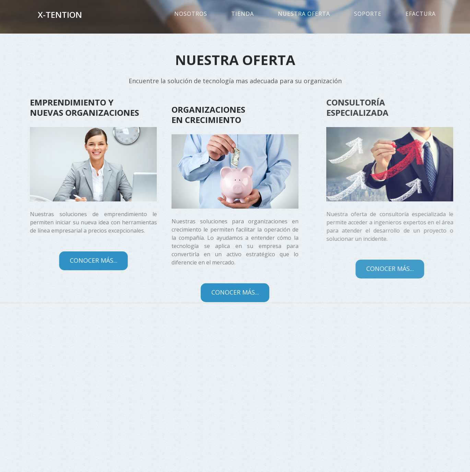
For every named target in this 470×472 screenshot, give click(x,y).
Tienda (242, 13)
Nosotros (190, 13)
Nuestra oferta (304, 13)
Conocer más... (82, 260)
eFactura (421, 13)
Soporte (367, 13)
